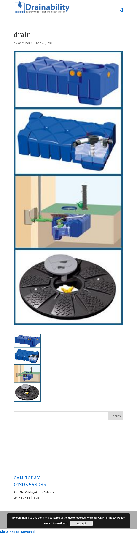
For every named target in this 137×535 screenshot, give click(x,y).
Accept (81, 523)
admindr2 (25, 43)
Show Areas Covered (17, 532)
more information (54, 523)
